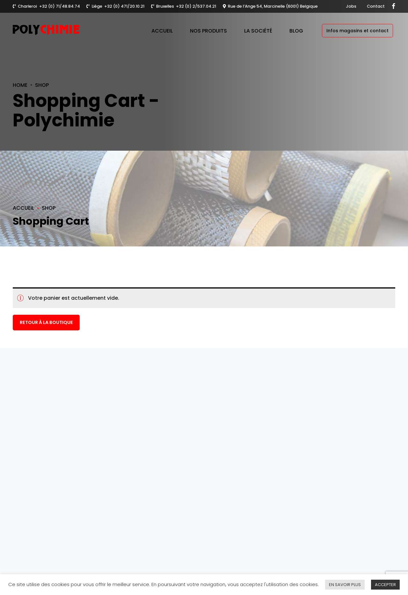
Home (20, 85)
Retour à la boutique (46, 323)
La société (258, 30)
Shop (42, 85)
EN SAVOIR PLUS (345, 585)
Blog (296, 30)
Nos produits (208, 30)
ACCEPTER (385, 585)
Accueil (162, 30)
